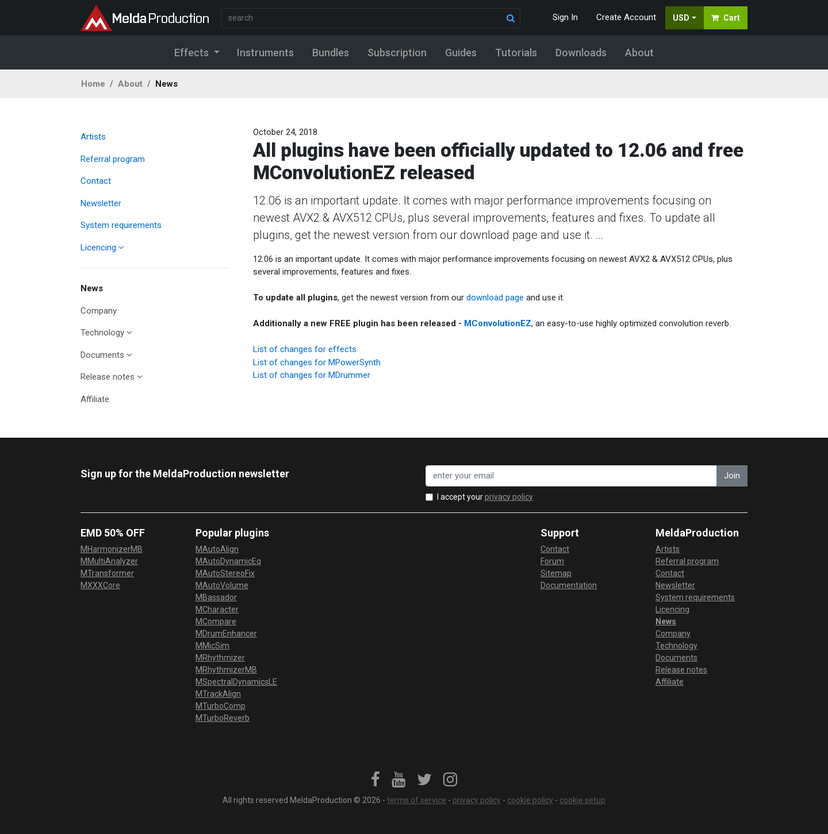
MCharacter (217, 609)
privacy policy (509, 496)
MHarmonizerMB (111, 549)
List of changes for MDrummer (311, 375)
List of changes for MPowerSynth (317, 362)
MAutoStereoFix (225, 573)
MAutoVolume (221, 585)
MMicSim (212, 645)
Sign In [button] (565, 17)
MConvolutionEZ (497, 323)
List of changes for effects (304, 349)
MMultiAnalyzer (109, 561)
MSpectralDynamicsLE (236, 681)
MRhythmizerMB (226, 669)
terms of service (416, 800)
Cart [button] (725, 17)
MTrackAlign (218, 693)
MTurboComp (220, 706)
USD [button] (681, 17)
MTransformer (107, 573)
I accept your (485, 496)
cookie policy (530, 800)
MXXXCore (100, 585)
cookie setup (582, 800)
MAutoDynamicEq (228, 561)
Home (93, 84)
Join (732, 475)
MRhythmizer (220, 657)
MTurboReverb (222, 718)
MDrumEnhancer (226, 633)
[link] (375, 780)
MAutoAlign (217, 549)
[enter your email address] (571, 475)
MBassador (216, 597)
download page (495, 297)
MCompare (215, 621)
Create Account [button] (626, 17)
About (130, 84)
